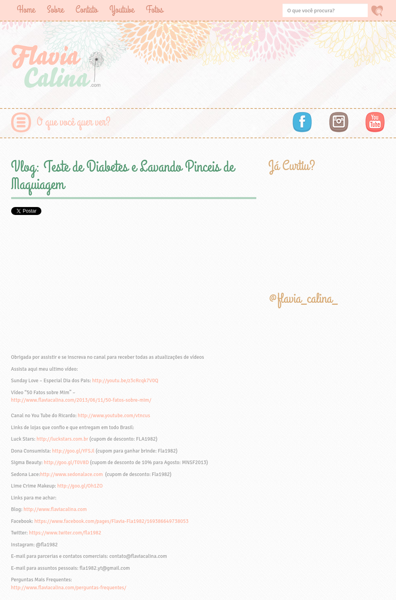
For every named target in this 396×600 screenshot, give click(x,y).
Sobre (55, 9)
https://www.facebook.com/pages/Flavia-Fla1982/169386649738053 (111, 521)
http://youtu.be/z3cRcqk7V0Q (125, 380)
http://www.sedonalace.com (71, 474)
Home (26, 9)
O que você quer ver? (74, 122)
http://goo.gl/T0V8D (66, 462)
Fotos (154, 9)
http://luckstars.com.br (62, 439)
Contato (87, 9)
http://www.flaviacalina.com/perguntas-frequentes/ (69, 588)
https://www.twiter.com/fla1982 (65, 533)
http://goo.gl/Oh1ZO (80, 486)
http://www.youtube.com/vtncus (114, 415)
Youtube (121, 9)
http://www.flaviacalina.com (55, 509)
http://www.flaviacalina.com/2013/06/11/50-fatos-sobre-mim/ (81, 400)
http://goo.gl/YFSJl (73, 451)
